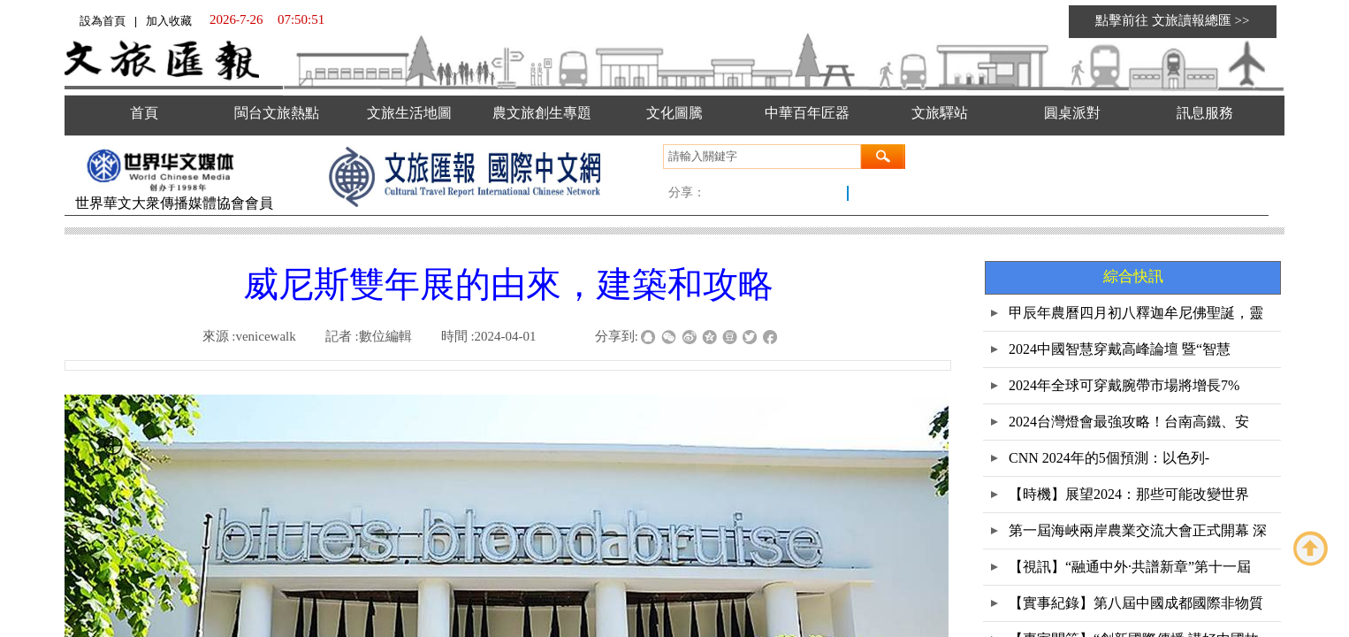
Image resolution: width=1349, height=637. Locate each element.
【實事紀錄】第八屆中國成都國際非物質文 (1136, 608)
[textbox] (762, 156)
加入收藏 (169, 20)
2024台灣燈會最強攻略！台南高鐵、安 (1129, 421)
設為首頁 (103, 20)
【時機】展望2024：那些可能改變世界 (1129, 494)
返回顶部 (1311, 548)
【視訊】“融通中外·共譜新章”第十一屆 (1130, 566)
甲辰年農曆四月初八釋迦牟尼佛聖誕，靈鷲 (1136, 318)
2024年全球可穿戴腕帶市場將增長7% (1124, 385)
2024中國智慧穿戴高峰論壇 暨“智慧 (1120, 349)
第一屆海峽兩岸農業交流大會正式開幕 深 (1138, 530)
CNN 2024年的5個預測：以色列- (1109, 457)
